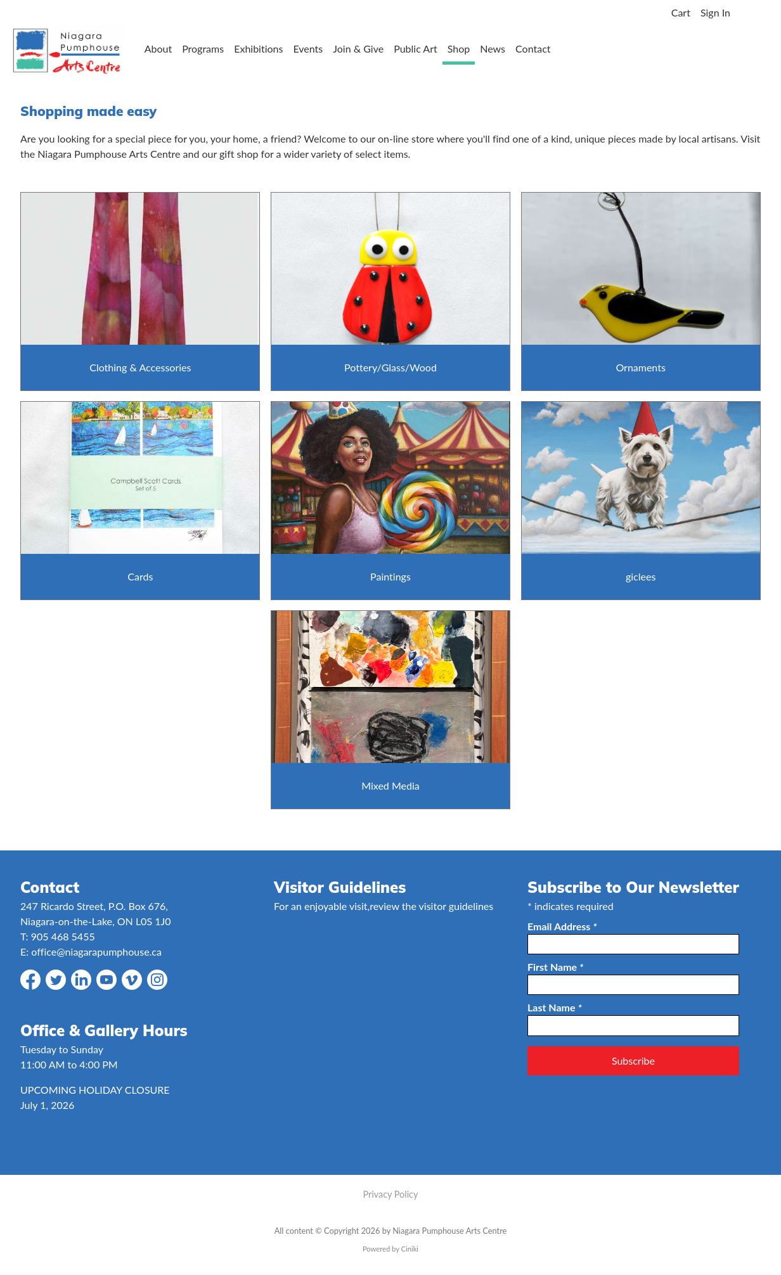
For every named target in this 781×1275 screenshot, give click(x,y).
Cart (680, 12)
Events (308, 48)
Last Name (554, 1007)
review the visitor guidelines (431, 906)
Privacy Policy (390, 1194)
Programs (203, 48)
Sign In (715, 12)
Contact (532, 48)
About (158, 48)
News (492, 48)
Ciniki (409, 1249)
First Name (555, 967)
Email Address (562, 926)
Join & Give (358, 48)
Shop (459, 48)
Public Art (415, 48)
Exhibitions (258, 48)
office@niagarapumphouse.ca (96, 951)
